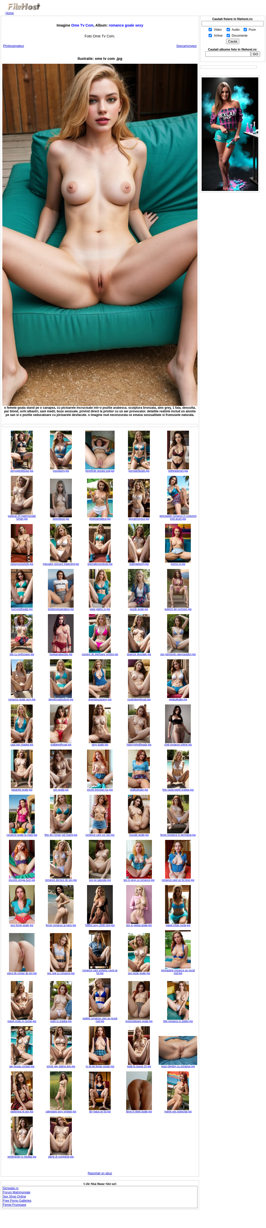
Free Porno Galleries (17, 1200)
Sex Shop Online (14, 1196)
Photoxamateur (13, 46)
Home (10, 13)
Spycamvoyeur (186, 46)
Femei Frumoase (14, 1205)
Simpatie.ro (11, 1188)
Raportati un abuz (100, 1173)
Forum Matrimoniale (16, 1192)
